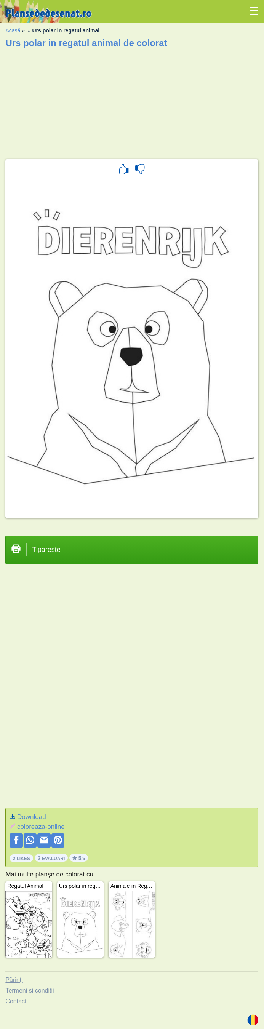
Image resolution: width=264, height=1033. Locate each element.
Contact (15, 1001)
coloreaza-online (41, 826)
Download (31, 816)
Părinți (13, 980)
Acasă (12, 30)
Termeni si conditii (29, 990)
